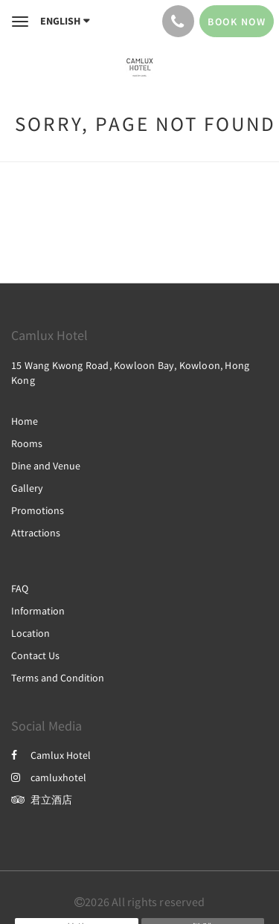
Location (30, 633)
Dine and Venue (45, 465)
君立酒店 (41, 799)
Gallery (27, 488)
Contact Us (35, 655)
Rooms (26, 443)
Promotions (37, 510)
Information (38, 610)
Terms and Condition (57, 677)
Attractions (35, 532)
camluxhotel (48, 777)
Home (24, 421)
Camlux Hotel (51, 755)
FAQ (19, 588)
